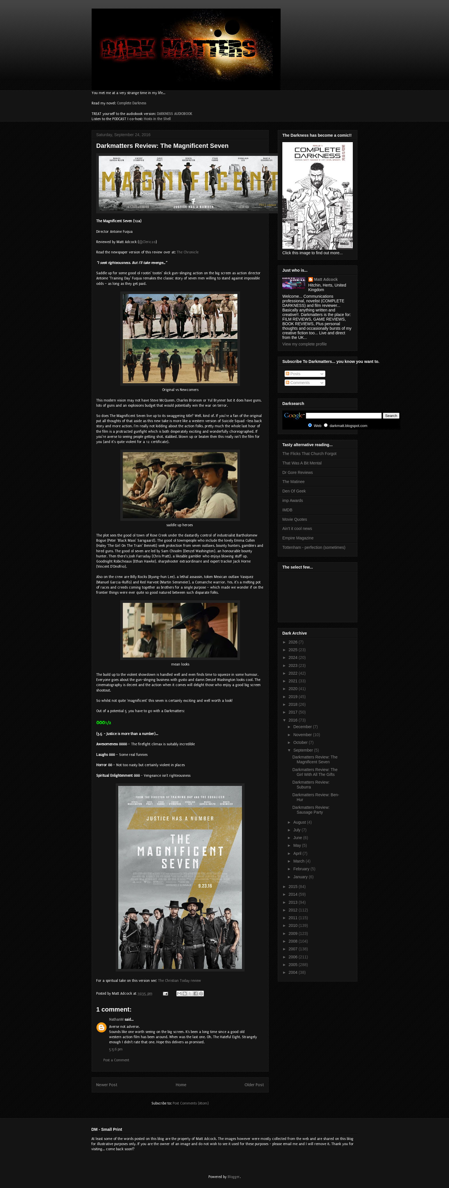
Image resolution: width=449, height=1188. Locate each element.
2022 (294, 673)
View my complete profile (304, 344)
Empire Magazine (298, 538)
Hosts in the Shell (157, 119)
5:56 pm (116, 1049)
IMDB (287, 510)
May (297, 845)
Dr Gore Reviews (297, 472)
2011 (294, 917)
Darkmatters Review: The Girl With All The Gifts (315, 772)
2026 (294, 642)
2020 (294, 688)
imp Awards (292, 500)
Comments (298, 382)
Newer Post (106, 1084)
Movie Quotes (294, 519)
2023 (294, 665)
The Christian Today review (179, 981)
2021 (294, 681)
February (301, 869)
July (297, 830)
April (297, 853)
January (301, 877)
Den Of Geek (294, 491)
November (303, 734)
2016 (294, 720)
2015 (294, 886)
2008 (294, 941)
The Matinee (293, 481)
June (298, 837)
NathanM (116, 1020)
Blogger (234, 1177)
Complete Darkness (131, 103)
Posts (293, 374)
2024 (294, 657)
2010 (294, 925)
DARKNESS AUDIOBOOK (174, 114)
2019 (294, 696)
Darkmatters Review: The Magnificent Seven (315, 759)
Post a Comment (116, 1060)
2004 (294, 972)
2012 (294, 910)
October (301, 742)
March (299, 861)
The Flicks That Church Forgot (309, 453)
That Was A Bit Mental (302, 463)
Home (181, 1084)
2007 (294, 949)
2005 (294, 964)
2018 (294, 704)
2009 (294, 933)
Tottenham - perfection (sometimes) (313, 547)
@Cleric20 (147, 242)
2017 (294, 712)
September (303, 750)
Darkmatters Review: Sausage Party (311, 809)
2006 (294, 957)
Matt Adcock (326, 279)
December (303, 726)
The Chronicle (187, 252)
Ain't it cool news (297, 528)
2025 (294, 649)
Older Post (254, 1084)
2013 (294, 902)
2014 (294, 894)
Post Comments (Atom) (191, 1103)
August (300, 822)
